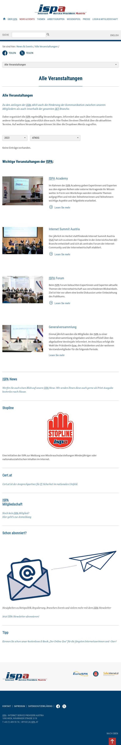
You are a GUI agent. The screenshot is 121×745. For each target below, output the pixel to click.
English (114, 35)
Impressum (19, 706)
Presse (86, 19)
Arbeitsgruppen (55, 19)
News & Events (27, 19)
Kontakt (6, 706)
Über (12, 19)
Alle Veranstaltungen (46, 46)
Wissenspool (74, 19)
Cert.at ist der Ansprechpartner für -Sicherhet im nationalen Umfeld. (40, 484)
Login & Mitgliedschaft (105, 19)
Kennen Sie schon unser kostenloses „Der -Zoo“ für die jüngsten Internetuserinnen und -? (59, 641)
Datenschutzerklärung (40, 706)
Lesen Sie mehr (62, 207)
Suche (5, 34)
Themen (41, 19)
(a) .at (29, 722)
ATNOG (55, 137)
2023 (15, 137)
